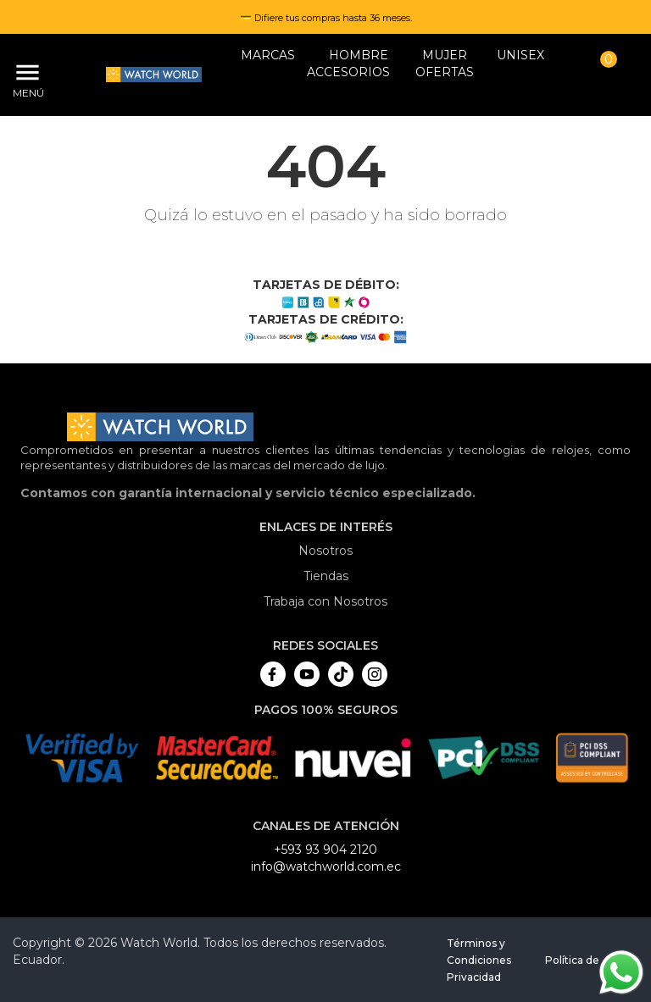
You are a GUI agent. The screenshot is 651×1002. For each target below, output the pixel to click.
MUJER (444, 55)
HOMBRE (358, 55)
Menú (25, 92)
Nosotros (325, 550)
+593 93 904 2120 (325, 849)
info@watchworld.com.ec (326, 866)
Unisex (520, 55)
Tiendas (325, 576)
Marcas (268, 55)
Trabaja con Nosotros (325, 601)
